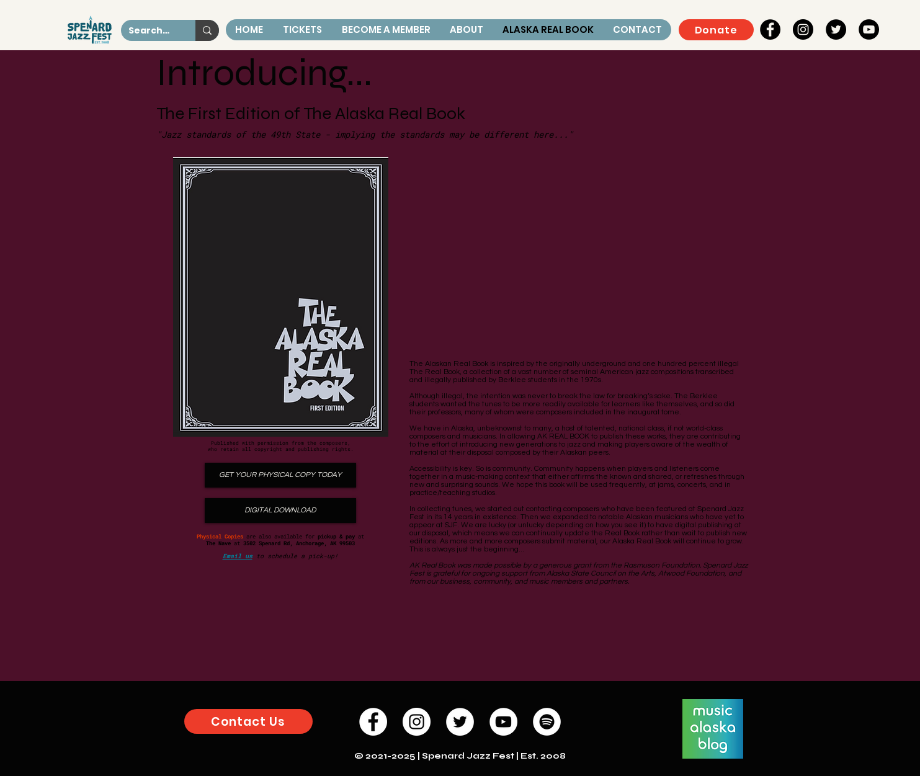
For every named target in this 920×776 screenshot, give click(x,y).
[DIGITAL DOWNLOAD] (280, 510)
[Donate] (716, 29)
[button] (466, 29)
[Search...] (148, 31)
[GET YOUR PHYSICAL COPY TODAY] (280, 475)
